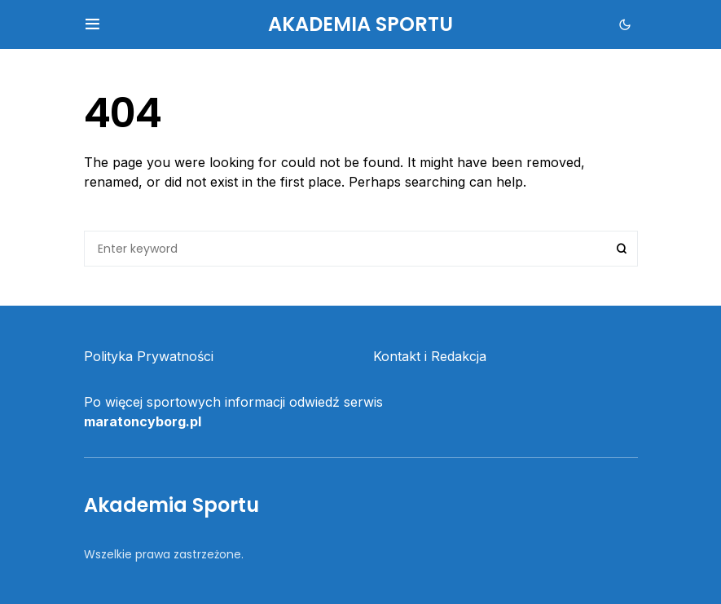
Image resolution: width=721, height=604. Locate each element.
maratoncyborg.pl (142, 421)
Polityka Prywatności (148, 356)
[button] (92, 24)
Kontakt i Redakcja (429, 356)
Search (621, 248)
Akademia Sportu (360, 24)
